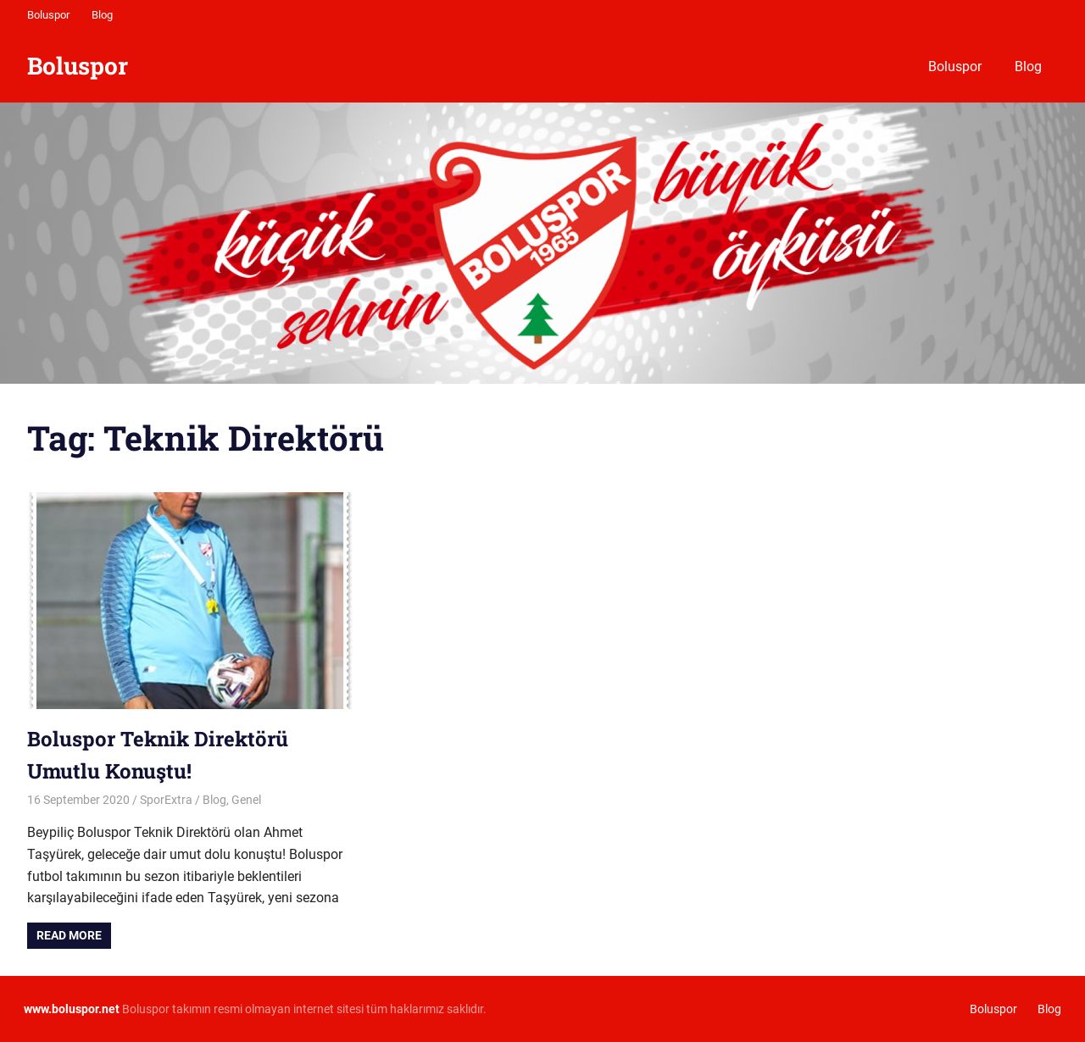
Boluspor (48, 14)
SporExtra (166, 799)
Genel (246, 799)
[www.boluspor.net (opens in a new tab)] (72, 1009)
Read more (69, 935)
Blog (102, 14)
